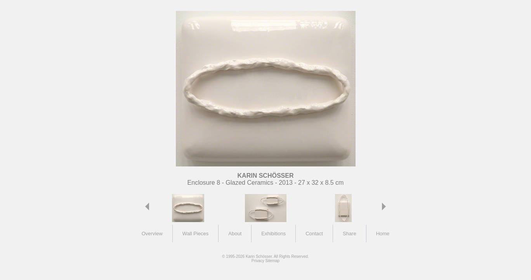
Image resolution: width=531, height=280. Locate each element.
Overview (152, 233)
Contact (314, 233)
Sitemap (272, 261)
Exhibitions (273, 233)
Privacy (258, 261)
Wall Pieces (195, 233)
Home (383, 233)
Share (349, 233)
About (234, 233)
